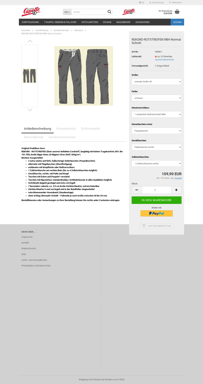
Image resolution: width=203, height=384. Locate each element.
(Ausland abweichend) (164, 60)
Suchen (177, 22)
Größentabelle (90, 128)
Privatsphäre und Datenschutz (35, 265)
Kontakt (25, 242)
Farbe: (135, 91)
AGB (23, 254)
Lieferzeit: (137, 56)
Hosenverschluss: (141, 107)
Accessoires (142, 22)
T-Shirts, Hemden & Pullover (60, 22)
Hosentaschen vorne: (142, 124)
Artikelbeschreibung (37, 128)
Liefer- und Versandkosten (34, 260)
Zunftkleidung (30, 22)
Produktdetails (66, 128)
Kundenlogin (156, 2)
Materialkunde (34, 137)
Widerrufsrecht (28, 248)
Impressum (27, 237)
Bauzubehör (123, 22)
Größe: (135, 75)
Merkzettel (175, 2)
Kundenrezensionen (62, 137)
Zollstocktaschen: (140, 157)
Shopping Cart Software (90, 379)
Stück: (135, 183)
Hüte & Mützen (89, 22)
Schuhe (107, 22)
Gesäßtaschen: (139, 140)
